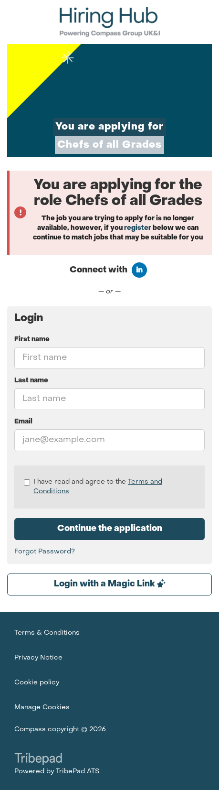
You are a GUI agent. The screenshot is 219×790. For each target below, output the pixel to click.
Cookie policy (36, 683)
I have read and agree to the (93, 487)
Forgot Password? (44, 552)
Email (23, 422)
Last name (31, 381)
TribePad (38, 760)
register (137, 228)
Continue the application (109, 529)
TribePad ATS (78, 771)
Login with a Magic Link (110, 583)
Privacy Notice (38, 658)
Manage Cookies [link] (42, 707)
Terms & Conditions (47, 633)
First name (32, 339)
